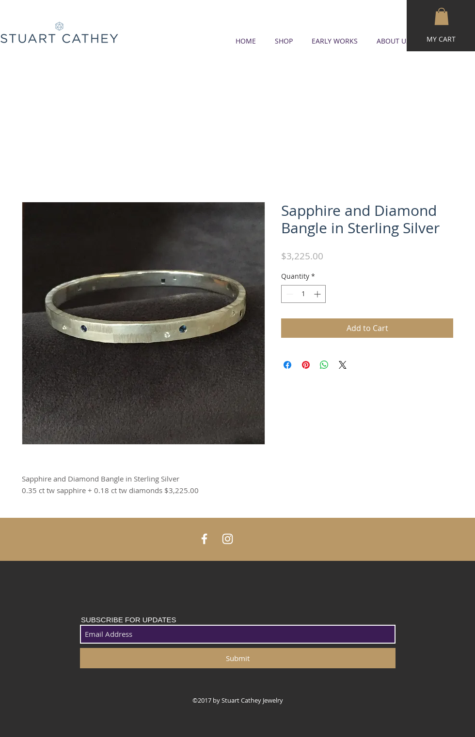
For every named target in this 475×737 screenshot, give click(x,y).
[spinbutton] (303, 294)
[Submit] (238, 658)
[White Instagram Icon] (228, 539)
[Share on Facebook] (287, 365)
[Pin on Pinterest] (306, 365)
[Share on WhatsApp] (324, 365)
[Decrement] (289, 294)
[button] (441, 16)
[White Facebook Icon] (204, 539)
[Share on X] (342, 365)
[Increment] (318, 294)
